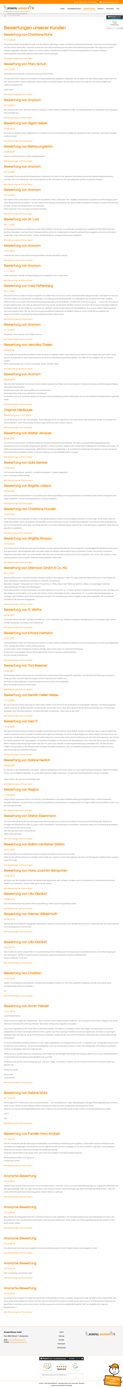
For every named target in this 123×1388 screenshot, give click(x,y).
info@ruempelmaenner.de (110, 2)
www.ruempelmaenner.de (16, 1340)
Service (101, 9)
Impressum (61, 1344)
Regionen (110, 9)
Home (62, 9)
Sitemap (61, 1336)
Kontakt (61, 1340)
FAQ (117, 9)
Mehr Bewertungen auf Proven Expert (18, 58)
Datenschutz (61, 1348)
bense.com (68, 1383)
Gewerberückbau (74, 9)
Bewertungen (89, 9)
